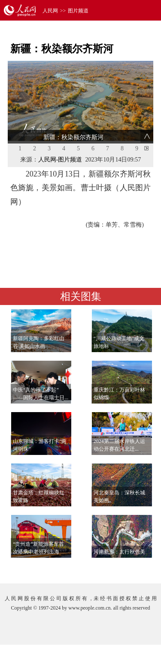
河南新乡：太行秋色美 (119, 552)
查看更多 (129, 568)
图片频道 (78, 11)
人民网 (50, 11)
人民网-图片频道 (60, 159)
